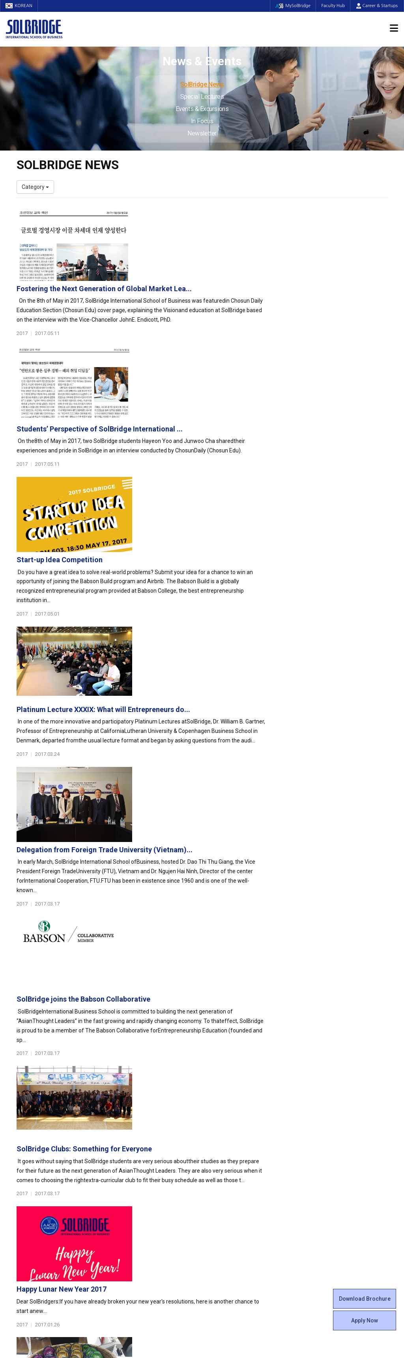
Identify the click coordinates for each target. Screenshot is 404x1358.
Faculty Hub (332, 6)
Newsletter (202, 133)
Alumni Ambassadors (139, 1237)
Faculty (25, 1182)
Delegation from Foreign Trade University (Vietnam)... (232, 545)
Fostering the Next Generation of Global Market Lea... (231, 213)
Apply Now (364, 1320)
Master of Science (135, 1150)
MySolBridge (291, 6)
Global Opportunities (143, 1186)
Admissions (321, 1107)
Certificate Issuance (232, 1166)
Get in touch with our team (297, 1076)
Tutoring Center (227, 1214)
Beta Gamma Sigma (233, 1143)
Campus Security (229, 1222)
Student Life (226, 1107)
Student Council (227, 1119)
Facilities (218, 1198)
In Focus (202, 121)
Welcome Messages (42, 1135)
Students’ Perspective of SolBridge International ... (227, 296)
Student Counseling (232, 1206)
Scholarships (320, 1135)
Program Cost (321, 1127)
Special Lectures (202, 96)
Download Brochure (365, 1299)
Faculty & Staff (39, 1170)
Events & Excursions (202, 109)
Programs (127, 1107)
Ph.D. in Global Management (147, 1158)
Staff (23, 1190)
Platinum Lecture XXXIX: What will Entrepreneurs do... (231, 462)
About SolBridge (41, 1107)
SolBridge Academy (137, 1166)
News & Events (326, 1162)
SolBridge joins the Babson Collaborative (211, 628)
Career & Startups (377, 6)
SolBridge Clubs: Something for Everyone (211, 711)
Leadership (30, 1127)
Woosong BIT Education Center (246, 1158)
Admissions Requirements (337, 1119)
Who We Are (32, 1119)
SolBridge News (202, 84)
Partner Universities (136, 1198)
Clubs (215, 1135)
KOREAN (19, 6)
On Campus (225, 1186)
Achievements (35, 1143)
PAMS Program (131, 1214)
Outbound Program (136, 1206)
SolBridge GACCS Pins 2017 (189, 877)
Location (27, 1150)
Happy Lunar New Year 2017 (189, 794)
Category (35, 187)
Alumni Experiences (232, 1150)
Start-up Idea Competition (187, 379)
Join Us (26, 1198)
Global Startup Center (235, 1127)
